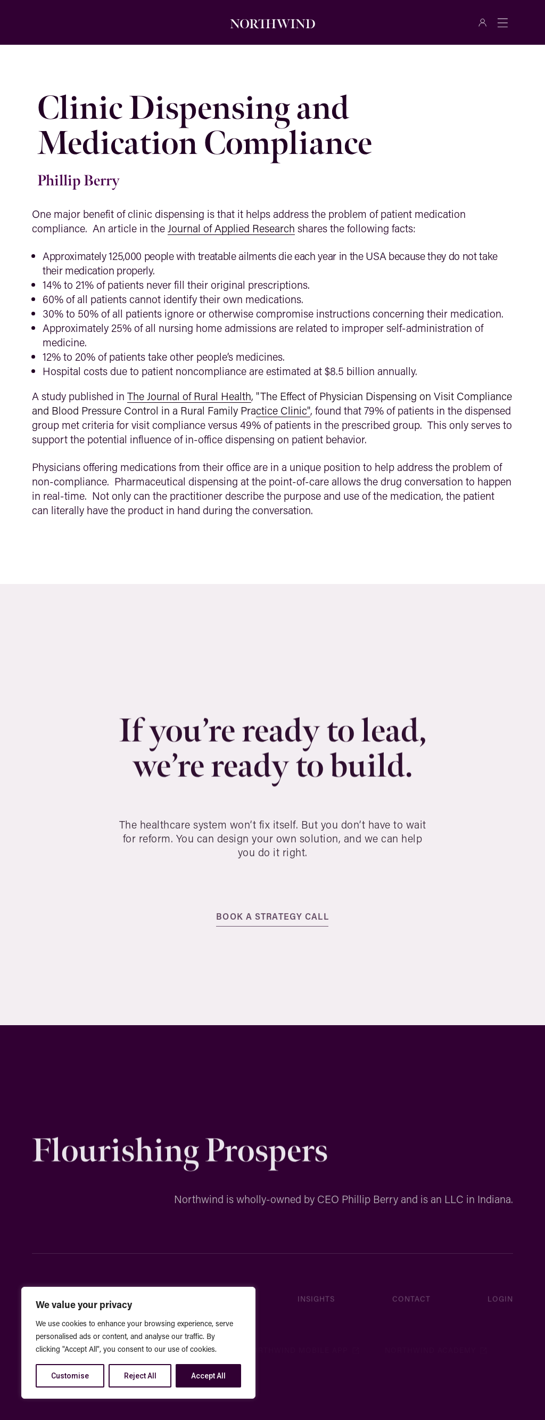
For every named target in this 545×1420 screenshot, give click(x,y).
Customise (70, 1376)
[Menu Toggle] (502, 22)
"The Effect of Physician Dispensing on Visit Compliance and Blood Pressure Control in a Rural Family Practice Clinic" (272, 403)
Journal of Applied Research (231, 228)
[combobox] (81, 22)
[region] (138, 1343)
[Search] (147, 22)
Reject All (140, 1376)
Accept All (208, 1376)
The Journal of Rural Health (189, 396)
